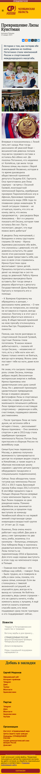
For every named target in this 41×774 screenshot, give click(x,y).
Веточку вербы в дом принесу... (18, 633)
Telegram (7, 682)
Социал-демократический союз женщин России (16, 742)
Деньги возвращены (12, 646)
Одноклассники (9, 692)
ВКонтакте (7, 690)
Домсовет (7, 745)
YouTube (6, 717)
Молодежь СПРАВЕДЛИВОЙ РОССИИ (15, 737)
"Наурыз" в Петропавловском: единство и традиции (17, 628)
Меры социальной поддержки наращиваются (17, 651)
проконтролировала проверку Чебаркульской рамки (17, 639)
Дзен (5, 685)
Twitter (6, 687)
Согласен (20, 771)
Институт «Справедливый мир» (16, 731)
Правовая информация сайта (15, 764)
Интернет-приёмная (11, 679)
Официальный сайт (11, 677)
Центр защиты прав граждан (15, 734)
